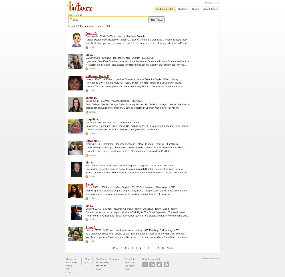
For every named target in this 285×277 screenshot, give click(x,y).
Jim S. (89, 162)
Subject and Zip (75, 15)
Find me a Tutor (164, 9)
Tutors (195, 9)
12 (163, 248)
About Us (70, 259)
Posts (87, 262)
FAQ (67, 269)
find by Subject (102, 262)
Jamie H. (91, 97)
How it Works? (72, 262)
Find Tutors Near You (107, 259)
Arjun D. (90, 227)
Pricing (68, 266)
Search (99, 269)
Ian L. (89, 205)
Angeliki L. (92, 119)
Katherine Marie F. (97, 76)
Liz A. (89, 54)
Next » (170, 248)
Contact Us (209, 3)
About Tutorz (210, 9)
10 (153, 248)
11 (158, 248)
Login (217, 3)
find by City (101, 266)
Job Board (129, 266)
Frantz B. (91, 33)
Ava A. (89, 184)
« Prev (114, 248)
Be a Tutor (130, 259)
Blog (87, 259)
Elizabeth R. (93, 140)
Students (183, 9)
